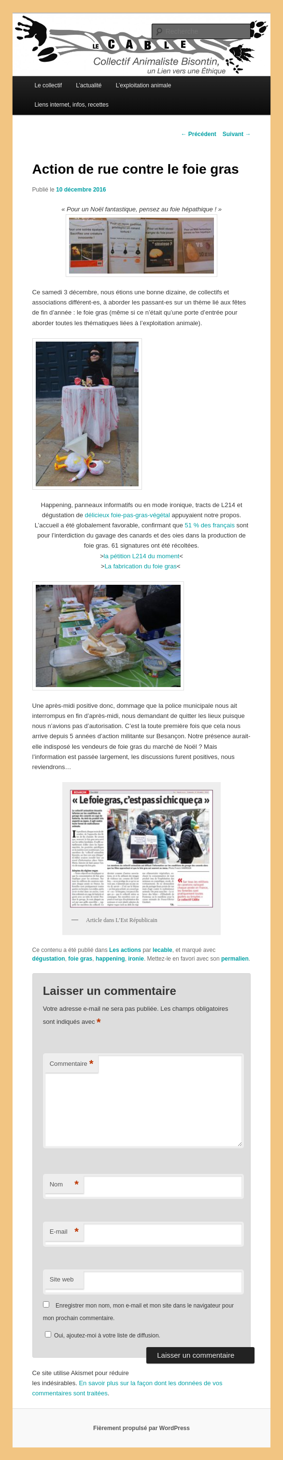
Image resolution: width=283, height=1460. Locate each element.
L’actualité (88, 85)
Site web (62, 1279)
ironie (136, 958)
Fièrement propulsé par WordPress (141, 1428)
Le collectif (48, 85)
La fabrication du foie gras (140, 566)
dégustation (48, 958)
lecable (162, 950)
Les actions (125, 950)
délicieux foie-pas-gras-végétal (127, 515)
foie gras (80, 958)
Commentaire (72, 1064)
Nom (64, 1185)
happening (110, 958)
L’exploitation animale (143, 85)
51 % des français (210, 525)
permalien (235, 958)
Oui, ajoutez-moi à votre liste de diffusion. (102, 1335)
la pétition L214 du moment (142, 556)
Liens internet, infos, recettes (71, 104)
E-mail (64, 1232)
